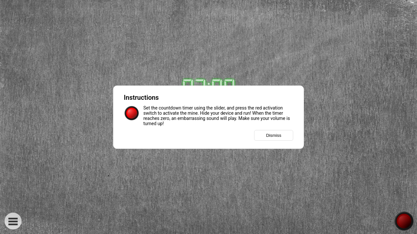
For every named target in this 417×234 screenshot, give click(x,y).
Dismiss (273, 135)
